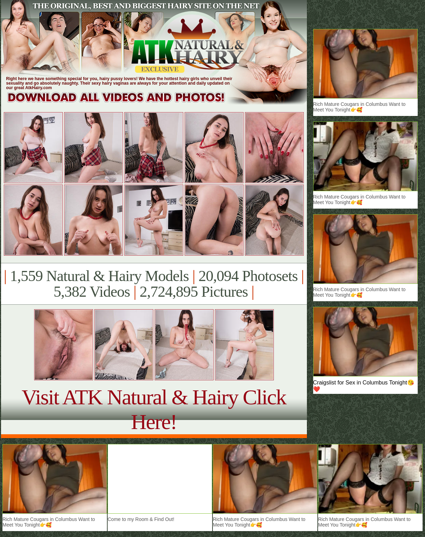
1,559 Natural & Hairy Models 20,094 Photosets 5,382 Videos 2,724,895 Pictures (154, 283)
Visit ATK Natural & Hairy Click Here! (154, 409)
